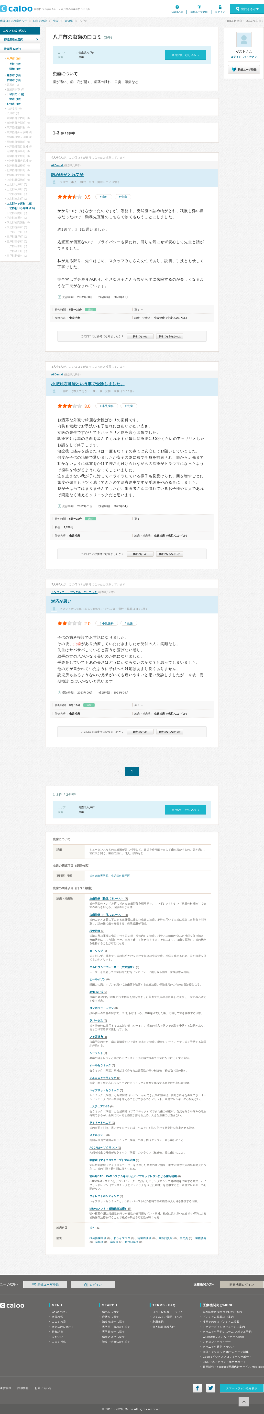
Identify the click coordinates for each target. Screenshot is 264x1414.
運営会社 (5, 1388)
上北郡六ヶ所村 (19, 203)
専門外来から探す (113, 1331)
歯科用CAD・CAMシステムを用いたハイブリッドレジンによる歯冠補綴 (133, 1176)
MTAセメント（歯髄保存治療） (108, 1208)
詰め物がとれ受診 (67, 175)
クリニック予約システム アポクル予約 (227, 1331)
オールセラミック (100, 1065)
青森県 (69, 20)
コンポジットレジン (101, 1008)
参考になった (140, 336)
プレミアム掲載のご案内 (218, 1316)
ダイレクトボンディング (104, 1196)
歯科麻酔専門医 (98, 875)
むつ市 (14, 103)
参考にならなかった (170, 336)
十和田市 (15, 94)
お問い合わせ (43, 1388)
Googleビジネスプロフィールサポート (227, 1356)
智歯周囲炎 (144, 1238)
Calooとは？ (60, 1311)
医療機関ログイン (242, 1284)
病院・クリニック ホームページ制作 (226, 1351)
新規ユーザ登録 (199, 12)
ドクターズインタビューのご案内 (224, 1326)
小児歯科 (108, 406)
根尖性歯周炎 (97, 1238)
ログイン (220, 12)
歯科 (105, 197)
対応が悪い (61, 601)
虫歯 (55, 20)
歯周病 (114, 1241)
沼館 (15, 68)
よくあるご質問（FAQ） (168, 1316)
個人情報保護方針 (164, 1326)
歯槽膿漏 (201, 1238)
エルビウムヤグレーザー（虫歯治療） (112, 967)
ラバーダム (96, 1020)
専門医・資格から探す (116, 1326)
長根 (15, 63)
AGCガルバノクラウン (103, 1147)
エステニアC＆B (99, 1106)
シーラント (96, 1053)
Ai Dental (57, 165)
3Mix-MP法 (96, 991)
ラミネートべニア (100, 1122)
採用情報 (23, 1388)
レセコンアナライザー (217, 1341)
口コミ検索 (40, 20)
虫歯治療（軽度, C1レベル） (106, 898)
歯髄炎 (99, 1241)
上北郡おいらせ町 (21, 208)
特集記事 (57, 1331)
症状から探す (110, 1316)
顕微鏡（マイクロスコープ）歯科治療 (112, 1160)
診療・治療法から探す (116, 1341)
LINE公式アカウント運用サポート (224, 1361)
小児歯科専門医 (120, 875)
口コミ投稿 (59, 1341)
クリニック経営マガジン (218, 1346)
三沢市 (14, 98)
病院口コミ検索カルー (13, 20)
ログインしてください (244, 56)
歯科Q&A (58, 1336)
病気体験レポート (63, 1326)
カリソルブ (96, 950)
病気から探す (110, 1311)
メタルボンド (97, 1135)
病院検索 (57, 1316)
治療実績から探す (113, 1321)
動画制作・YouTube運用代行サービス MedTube (233, 1366)
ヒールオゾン (97, 979)
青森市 (14, 75)
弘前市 (14, 80)
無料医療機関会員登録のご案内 (222, 1311)
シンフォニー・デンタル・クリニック (74, 592)
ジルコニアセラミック (102, 1077)
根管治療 (94, 930)
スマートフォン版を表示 (241, 1388)
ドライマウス (121, 1238)
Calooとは (177, 12)
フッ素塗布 (96, 1036)
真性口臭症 (166, 1238)
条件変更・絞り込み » (185, 55)
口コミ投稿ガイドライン (168, 1311)
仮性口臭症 (131, 1241)
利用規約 (158, 1321)
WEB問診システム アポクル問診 (223, 1336)
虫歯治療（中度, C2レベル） (106, 914)
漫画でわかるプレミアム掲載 (221, 1321)
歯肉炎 (184, 1238)
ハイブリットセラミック (104, 1090)
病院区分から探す (113, 1336)
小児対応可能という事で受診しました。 (88, 384)
